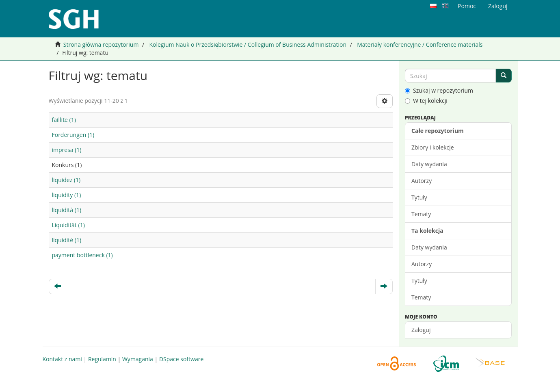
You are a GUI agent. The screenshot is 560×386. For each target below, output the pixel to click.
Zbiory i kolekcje (432, 147)
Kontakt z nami (62, 359)
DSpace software (181, 359)
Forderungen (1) (73, 135)
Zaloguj (420, 330)
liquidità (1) (67, 210)
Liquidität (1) (68, 225)
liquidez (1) (66, 180)
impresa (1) (67, 150)
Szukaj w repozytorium (439, 90)
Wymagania (137, 359)
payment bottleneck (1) (82, 255)
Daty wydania (429, 164)
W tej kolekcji (426, 100)
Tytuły (419, 197)
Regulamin (102, 359)
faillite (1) (64, 120)
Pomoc (467, 6)
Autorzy (421, 180)
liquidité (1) (67, 240)
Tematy (421, 214)
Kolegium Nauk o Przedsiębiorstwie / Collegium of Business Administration (247, 44)
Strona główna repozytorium (101, 44)
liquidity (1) (66, 195)
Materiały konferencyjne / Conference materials (419, 44)
